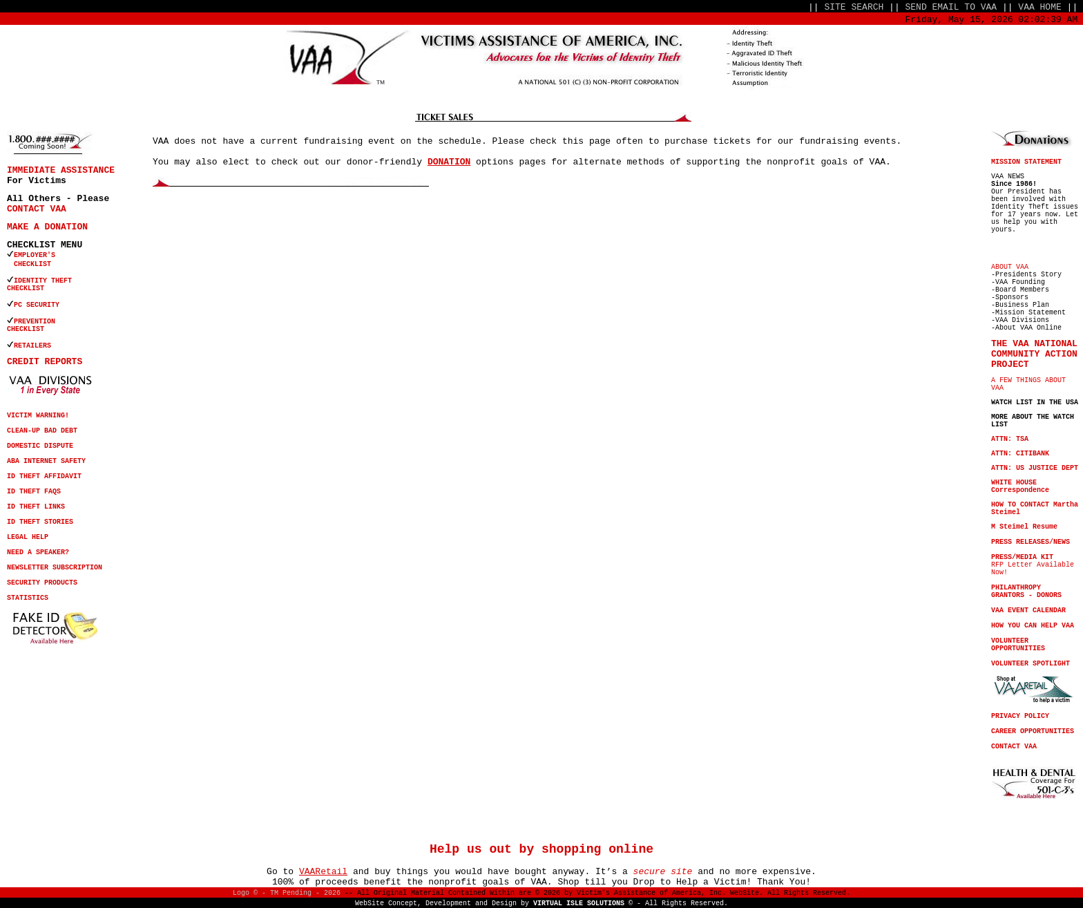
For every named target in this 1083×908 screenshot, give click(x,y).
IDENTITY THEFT (43, 281)
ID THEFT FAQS (34, 491)
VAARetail (323, 872)
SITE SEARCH (853, 7)
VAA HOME (1039, 7)
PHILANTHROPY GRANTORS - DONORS (1026, 591)
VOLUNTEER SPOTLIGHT (1030, 664)
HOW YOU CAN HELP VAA (1032, 626)
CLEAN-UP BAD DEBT (42, 431)
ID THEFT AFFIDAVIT (44, 476)
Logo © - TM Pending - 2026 (287, 893)
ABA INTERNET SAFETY (46, 461)
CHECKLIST (25, 288)
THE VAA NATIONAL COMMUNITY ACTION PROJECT (1034, 354)
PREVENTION (36, 321)
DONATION (449, 162)
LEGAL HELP (27, 537)
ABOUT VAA (1009, 267)
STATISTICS (27, 598)
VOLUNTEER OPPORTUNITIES (1018, 644)
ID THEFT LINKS (36, 507)
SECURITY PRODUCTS (42, 583)
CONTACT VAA (36, 209)
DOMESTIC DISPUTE (40, 446)
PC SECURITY (36, 305)
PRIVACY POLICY (1020, 716)
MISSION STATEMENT (1026, 162)
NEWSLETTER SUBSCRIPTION (54, 567)
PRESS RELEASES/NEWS (1030, 542)
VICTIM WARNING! (38, 415)
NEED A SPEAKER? (38, 552)
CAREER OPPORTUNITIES (1032, 731)
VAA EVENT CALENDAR (1028, 610)
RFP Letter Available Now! (1032, 565)
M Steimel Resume (1024, 527)
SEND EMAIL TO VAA (951, 7)
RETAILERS (32, 346)
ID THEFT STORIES (40, 522)
